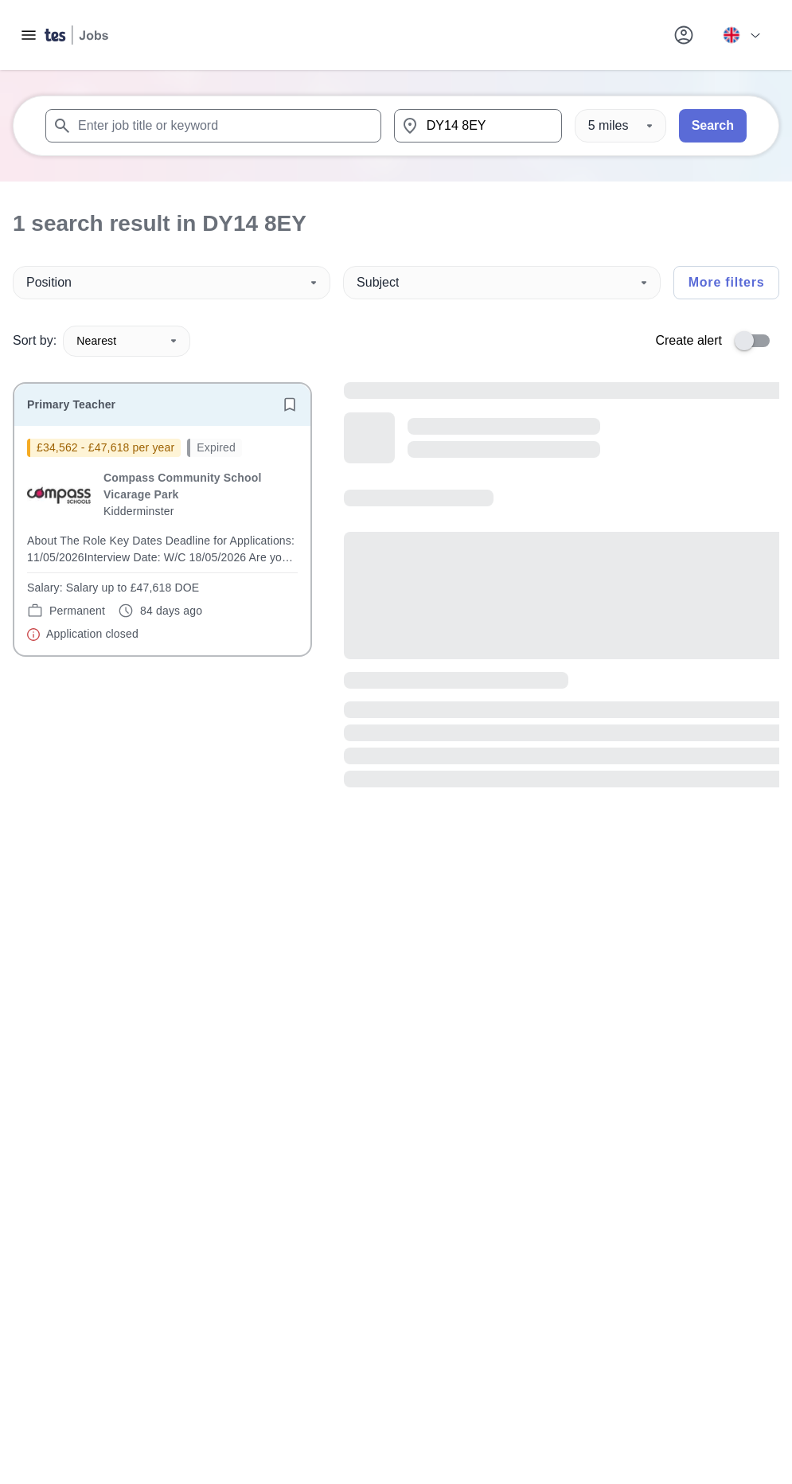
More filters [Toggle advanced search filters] (727, 282)
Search (713, 125)
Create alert (688, 340)
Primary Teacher (71, 404)
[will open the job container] (162, 540)
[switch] (757, 340)
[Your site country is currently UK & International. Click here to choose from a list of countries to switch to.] (741, 35)
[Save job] (290, 404)
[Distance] (620, 126)
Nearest (126, 340)
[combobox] (213, 126)
